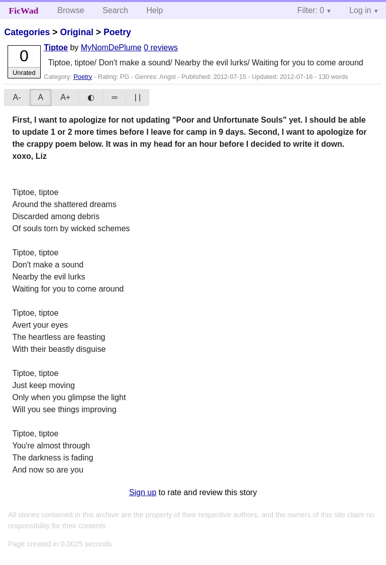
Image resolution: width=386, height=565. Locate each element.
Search (115, 10)
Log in (360, 10)
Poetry (117, 32)
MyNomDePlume (111, 47)
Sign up (142, 492)
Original (76, 32)
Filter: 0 (311, 10)
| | (137, 97)
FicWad (24, 11)
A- (17, 97)
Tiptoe (56, 47)
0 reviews (161, 47)
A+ (65, 97)
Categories (27, 32)
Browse (70, 10)
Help (154, 10)
